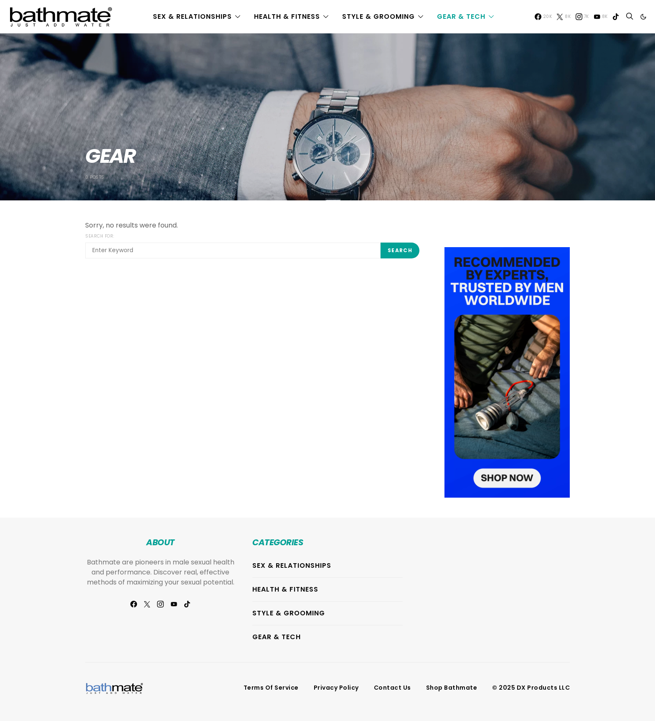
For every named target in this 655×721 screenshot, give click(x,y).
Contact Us (392, 687)
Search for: (99, 236)
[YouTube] (601, 16)
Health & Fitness (287, 16)
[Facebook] (543, 16)
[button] (643, 16)
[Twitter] (563, 16)
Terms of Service (271, 687)
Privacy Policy (336, 687)
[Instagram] (582, 16)
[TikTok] (615, 16)
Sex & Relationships (192, 16)
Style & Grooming (378, 16)
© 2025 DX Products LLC (531, 687)
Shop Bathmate (451, 687)
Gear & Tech (461, 16)
